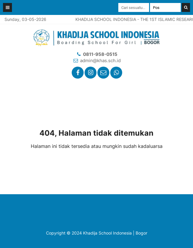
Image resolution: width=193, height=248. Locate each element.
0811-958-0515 (100, 54)
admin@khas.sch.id (100, 60)
